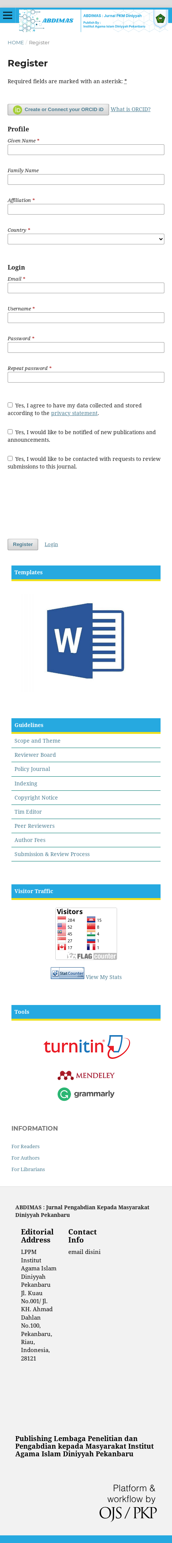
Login (51, 544)
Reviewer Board (35, 754)
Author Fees (29, 839)
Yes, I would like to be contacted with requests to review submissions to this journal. (84, 462)
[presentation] (66, 504)
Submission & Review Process (52, 854)
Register (23, 544)
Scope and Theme (37, 740)
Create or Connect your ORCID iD (58, 110)
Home (16, 42)
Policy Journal (32, 768)
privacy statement (74, 413)
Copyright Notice (36, 797)
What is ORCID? (131, 109)
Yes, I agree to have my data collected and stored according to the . (75, 409)
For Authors (25, 1157)
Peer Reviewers (34, 825)
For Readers (25, 1146)
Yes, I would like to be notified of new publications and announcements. (82, 435)
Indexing (25, 783)
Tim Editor (28, 811)
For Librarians (28, 1169)
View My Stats (104, 977)
